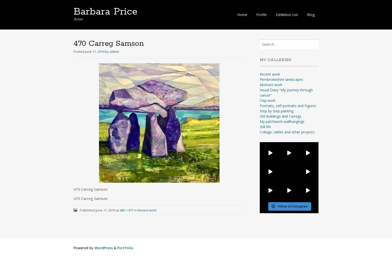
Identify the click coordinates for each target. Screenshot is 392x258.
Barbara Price (106, 12)
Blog (310, 14)
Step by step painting (277, 111)
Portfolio (125, 247)
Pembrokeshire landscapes (281, 79)
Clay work (268, 100)
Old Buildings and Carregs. (281, 116)
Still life (265, 126)
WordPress (103, 247)
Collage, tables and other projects (287, 132)
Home (242, 14)
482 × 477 (127, 210)
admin (114, 51)
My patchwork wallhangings (282, 121)
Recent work (147, 210)
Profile (261, 14)
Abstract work (271, 84)
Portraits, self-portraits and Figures (288, 105)
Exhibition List (287, 14)
